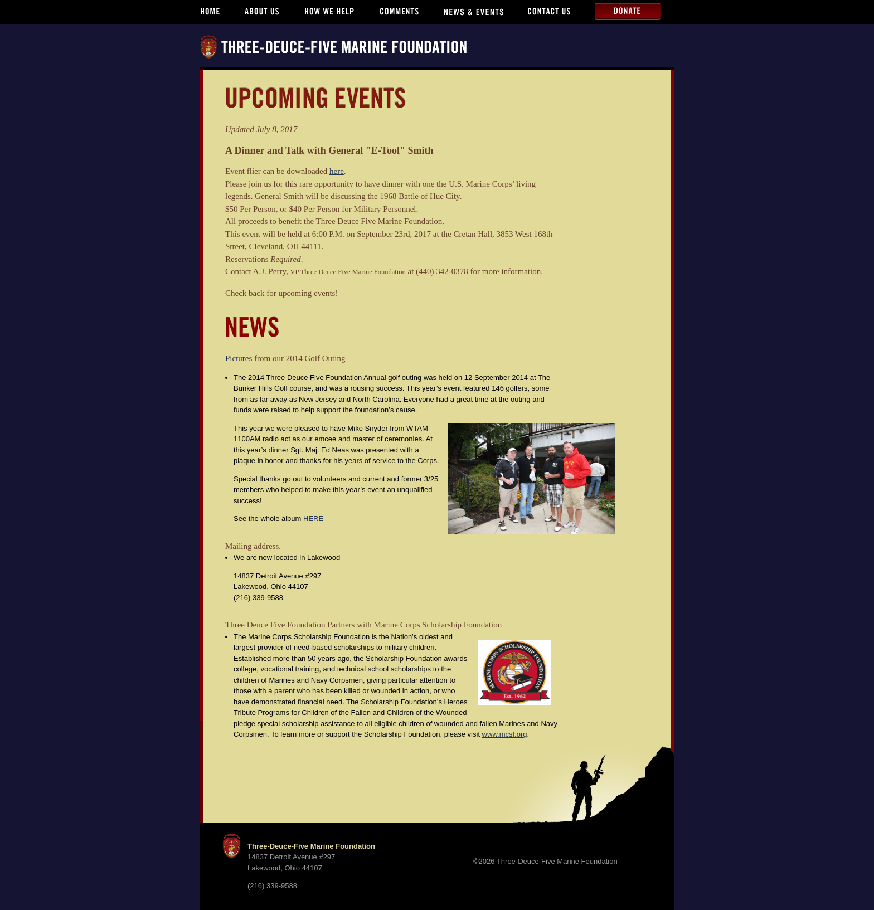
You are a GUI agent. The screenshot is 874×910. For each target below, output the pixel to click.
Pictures (238, 358)
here (336, 171)
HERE (313, 518)
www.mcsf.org (504, 734)
